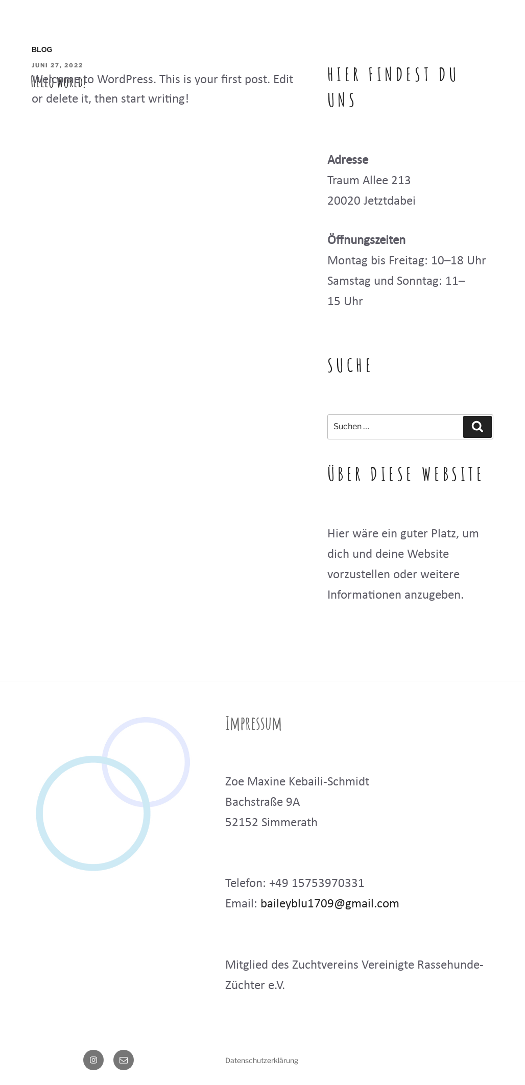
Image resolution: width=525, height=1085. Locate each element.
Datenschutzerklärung (261, 1060)
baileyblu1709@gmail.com (329, 903)
